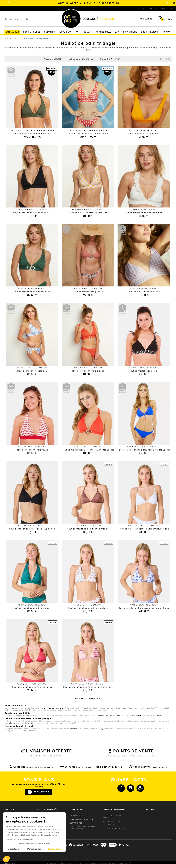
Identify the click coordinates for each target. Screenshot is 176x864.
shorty (100, 729)
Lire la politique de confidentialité (19, 839)
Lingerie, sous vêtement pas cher (19, 8)
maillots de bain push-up (132, 716)
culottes (73, 729)
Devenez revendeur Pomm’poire (111, 816)
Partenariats (108, 825)
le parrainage (76, 823)
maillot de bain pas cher (53, 708)
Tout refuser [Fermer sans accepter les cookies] (13, 849)
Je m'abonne (41, 791)
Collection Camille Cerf (113, 828)
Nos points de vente (111, 821)
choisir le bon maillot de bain (22, 723)
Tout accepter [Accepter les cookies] (55, 849)
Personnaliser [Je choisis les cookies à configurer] (34, 849)
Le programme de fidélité (81, 819)
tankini (159, 716)
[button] (6, 859)
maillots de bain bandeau (109, 716)
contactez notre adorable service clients (82, 827)
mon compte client (78, 816)
